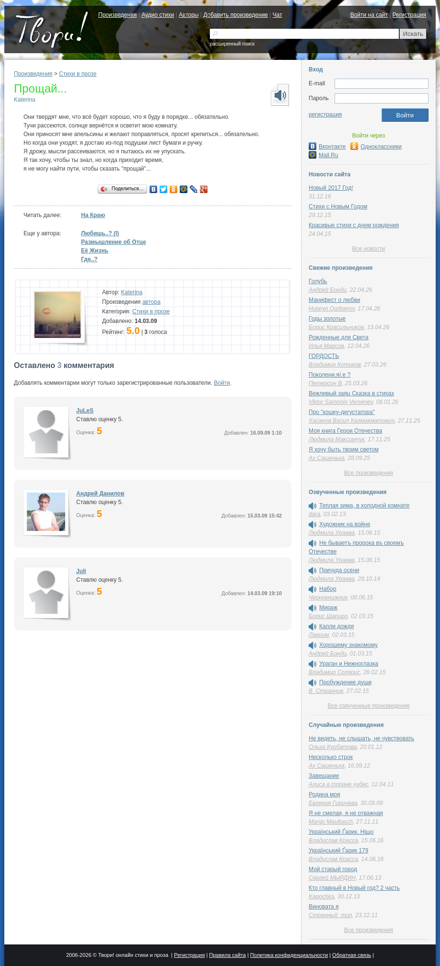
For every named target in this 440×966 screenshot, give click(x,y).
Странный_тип (330, 915)
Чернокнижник (328, 597)
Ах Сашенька (327, 458)
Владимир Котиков (335, 364)
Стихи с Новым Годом (338, 206)
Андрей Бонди (328, 290)
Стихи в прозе (77, 73)
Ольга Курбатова (333, 747)
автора (151, 302)
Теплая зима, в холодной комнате (364, 505)
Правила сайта (227, 955)
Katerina (24, 99)
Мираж (328, 607)
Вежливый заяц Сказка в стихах (351, 393)
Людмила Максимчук (337, 439)
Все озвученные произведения (368, 705)
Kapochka (321, 896)
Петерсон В (325, 383)
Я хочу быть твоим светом (344, 449)
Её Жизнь (94, 250)
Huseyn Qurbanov (332, 308)
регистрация (325, 114)
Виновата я (324, 906)
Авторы (188, 15)
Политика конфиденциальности (289, 955)
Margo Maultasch (331, 821)
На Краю (93, 215)
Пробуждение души (345, 682)
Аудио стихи (157, 15)
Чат (277, 15)
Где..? (89, 259)
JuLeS (84, 410)
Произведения (117, 15)
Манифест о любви (334, 300)
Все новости (368, 248)
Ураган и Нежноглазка (348, 663)
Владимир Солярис (334, 672)
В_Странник (326, 691)
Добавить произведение (235, 15)
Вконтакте (327, 146)
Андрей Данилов (100, 493)
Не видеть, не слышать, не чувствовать (361, 738)
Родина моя (324, 794)
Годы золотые (327, 318)
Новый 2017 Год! (331, 187)
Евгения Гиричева (333, 803)
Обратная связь (351, 955)
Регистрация (409, 15)
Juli (81, 571)
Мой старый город (333, 869)
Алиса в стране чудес (338, 784)
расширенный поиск (232, 43)
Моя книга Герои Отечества (345, 430)
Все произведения (368, 473)
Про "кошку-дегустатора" (342, 412)
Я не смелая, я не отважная (346, 813)
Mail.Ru (323, 155)
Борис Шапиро (328, 616)
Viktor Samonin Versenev (341, 402)
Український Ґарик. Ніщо (341, 831)
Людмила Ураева (332, 532)
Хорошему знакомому (348, 645)
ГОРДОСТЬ (324, 356)
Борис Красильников (336, 327)
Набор (327, 589)
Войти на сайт (369, 15)
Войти (222, 383)
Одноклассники (376, 146)
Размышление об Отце (113, 242)
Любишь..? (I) (100, 233)
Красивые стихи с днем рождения (354, 225)
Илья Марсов (326, 346)
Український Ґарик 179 (338, 850)
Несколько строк (331, 757)
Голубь (318, 281)
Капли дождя (336, 626)
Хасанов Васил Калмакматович (351, 420)
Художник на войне (344, 524)
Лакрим (319, 635)
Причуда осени (339, 570)
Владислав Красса (333, 840)
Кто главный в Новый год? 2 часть (354, 888)
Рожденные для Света (339, 337)
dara (314, 514)
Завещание (324, 775)
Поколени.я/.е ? (329, 374)
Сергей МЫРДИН (332, 877)
